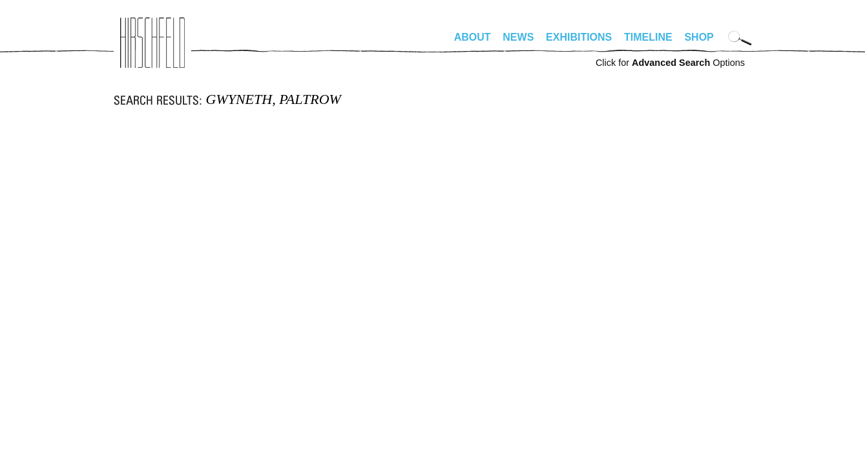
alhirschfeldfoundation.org (152, 42)
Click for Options (670, 62)
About (472, 37)
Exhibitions (579, 37)
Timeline (648, 37)
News (518, 37)
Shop (698, 37)
